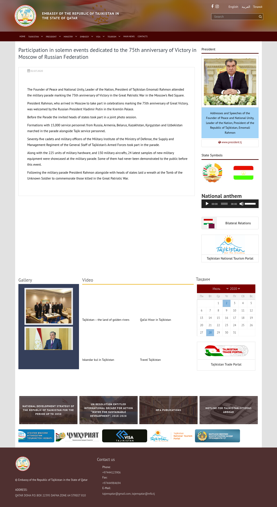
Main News (129, 36)
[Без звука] (241, 204)
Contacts (143, 36)
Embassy (84, 36)
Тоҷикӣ (257, 7)
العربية (246, 7)
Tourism (112, 36)
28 (210, 332)
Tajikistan (33, 36)
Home (22, 36)
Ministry (68, 36)
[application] (230, 203)
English (233, 7)
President (51, 36)
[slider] (224, 204)
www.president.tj (230, 142)
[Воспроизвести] (207, 204)
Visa (98, 36)
